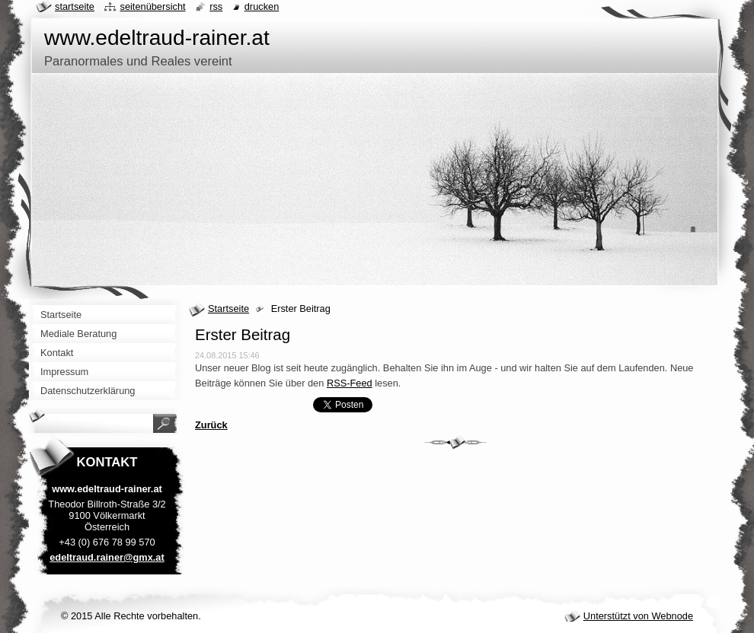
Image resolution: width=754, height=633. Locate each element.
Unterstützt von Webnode (638, 616)
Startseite (228, 308)
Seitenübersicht (152, 6)
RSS (215, 6)
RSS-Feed (349, 383)
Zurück (211, 425)
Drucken (262, 6)
